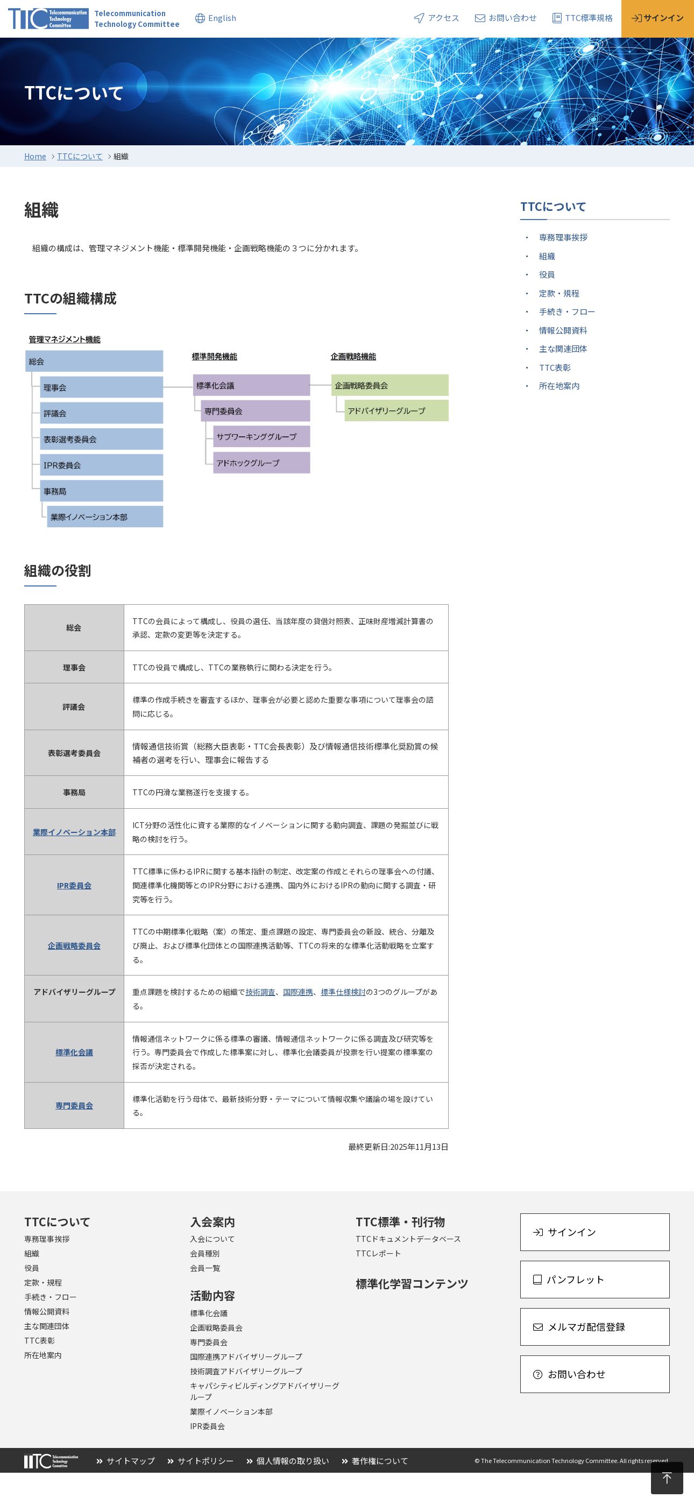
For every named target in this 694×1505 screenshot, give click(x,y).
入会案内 (103, 53)
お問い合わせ (506, 17)
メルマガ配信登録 (579, 1359)
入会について (212, 1271)
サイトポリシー (200, 1493)
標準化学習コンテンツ (412, 1316)
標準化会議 (209, 1345)
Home (35, 188)
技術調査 (260, 1024)
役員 (547, 306)
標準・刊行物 (237, 53)
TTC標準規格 (583, 17)
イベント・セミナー (399, 53)
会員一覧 (205, 1300)
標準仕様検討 (343, 1024)
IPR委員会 (207, 1458)
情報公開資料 (563, 362)
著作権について (375, 1493)
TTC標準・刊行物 (400, 1254)
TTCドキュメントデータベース (408, 1271)
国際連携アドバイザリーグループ (246, 1388)
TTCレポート (378, 1285)
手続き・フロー (567, 343)
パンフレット (569, 1311)
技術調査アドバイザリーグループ (246, 1403)
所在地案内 (559, 417)
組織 (547, 288)
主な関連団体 (563, 380)
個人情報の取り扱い (287, 1493)
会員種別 (205, 1285)
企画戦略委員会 (216, 1359)
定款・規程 (559, 325)
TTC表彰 (555, 399)
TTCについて (32, 53)
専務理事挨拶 (563, 269)
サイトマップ (125, 1493)
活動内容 (166, 53)
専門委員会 (209, 1374)
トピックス (312, 53)
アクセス (436, 17)
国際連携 (298, 1024)
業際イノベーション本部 (231, 1443)
